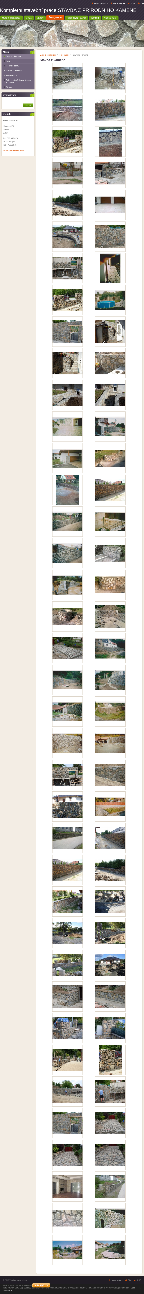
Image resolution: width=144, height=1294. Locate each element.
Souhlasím (140, 1287)
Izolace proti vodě (14, 70)
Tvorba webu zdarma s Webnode (17, 1285)
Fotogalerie (64, 55)
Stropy (9, 87)
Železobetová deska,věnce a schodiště (18, 81)
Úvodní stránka (101, 3)
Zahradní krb (11, 75)
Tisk (142, 3)
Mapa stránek (119, 3)
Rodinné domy (12, 66)
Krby (8, 61)
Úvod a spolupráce (48, 55)
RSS (133, 3)
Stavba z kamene (13, 56)
